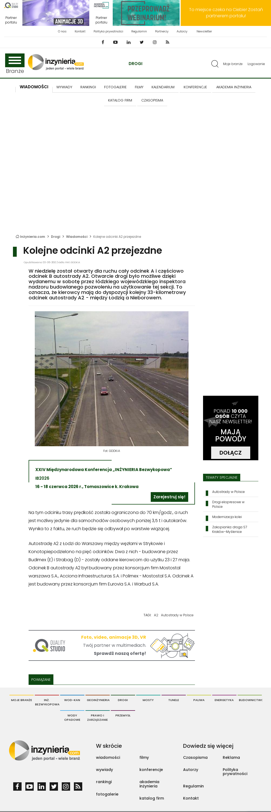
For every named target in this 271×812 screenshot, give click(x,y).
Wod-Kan (72, 700)
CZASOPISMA (152, 100)
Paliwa (199, 700)
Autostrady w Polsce (177, 615)
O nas (62, 31)
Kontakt (80, 31)
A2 (156, 615)
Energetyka (224, 700)
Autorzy (182, 31)
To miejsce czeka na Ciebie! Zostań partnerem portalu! (226, 12)
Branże (15, 64)
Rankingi (88, 87)
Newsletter (204, 31)
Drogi (135, 63)
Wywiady (64, 87)
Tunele (173, 700)
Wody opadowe (72, 717)
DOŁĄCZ (230, 452)
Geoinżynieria (98, 700)
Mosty (148, 700)
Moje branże (233, 64)
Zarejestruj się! (169, 497)
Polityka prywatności (108, 31)
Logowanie (256, 64)
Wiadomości (34, 87)
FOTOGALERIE (115, 87)
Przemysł (123, 715)
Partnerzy (162, 31)
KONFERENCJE (195, 87)
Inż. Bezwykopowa (47, 702)
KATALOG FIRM (120, 100)
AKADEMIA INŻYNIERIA (233, 87)
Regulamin (139, 31)
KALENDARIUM (163, 87)
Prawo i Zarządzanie (97, 717)
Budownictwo (250, 700)
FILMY (139, 87)
